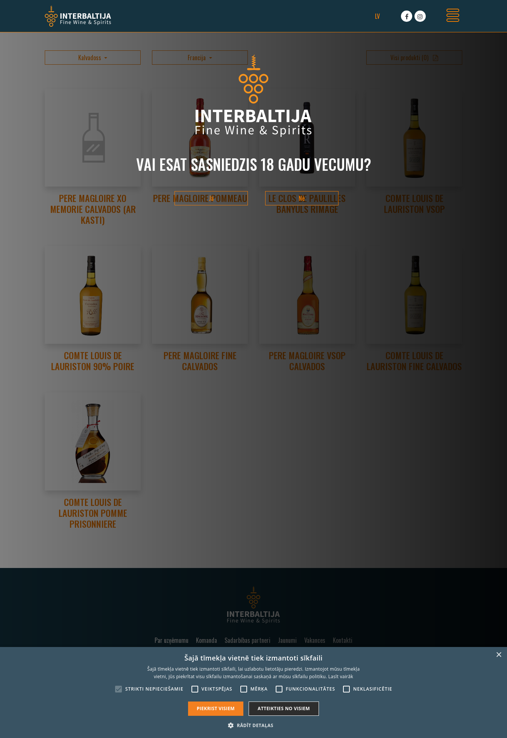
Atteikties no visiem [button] (284, 708)
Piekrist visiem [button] (216, 708)
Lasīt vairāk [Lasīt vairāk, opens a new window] (340, 676)
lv (377, 16)
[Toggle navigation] (453, 16)
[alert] (253, 692)
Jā (211, 198)
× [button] (498, 655)
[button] (253, 725)
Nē (302, 198)
